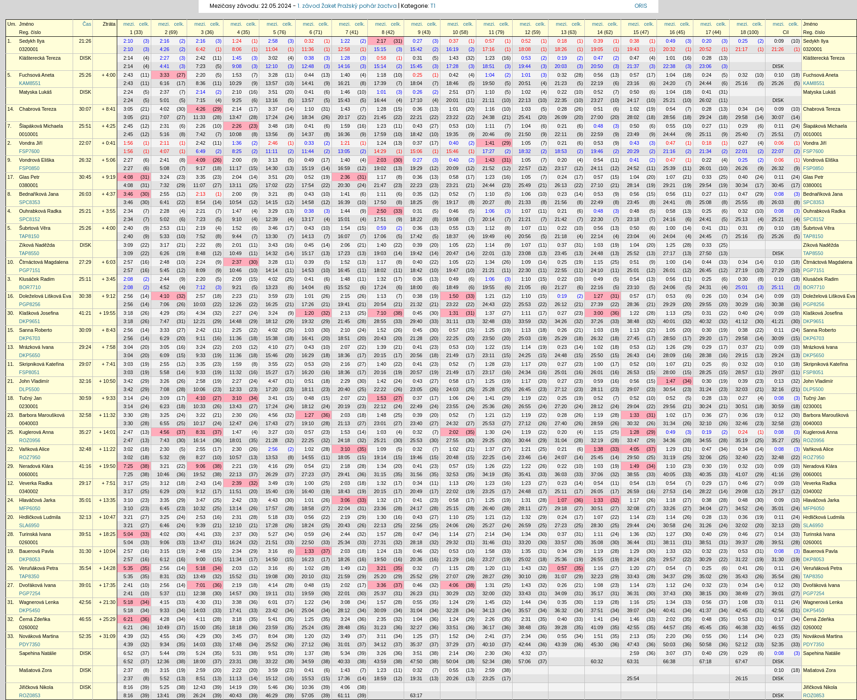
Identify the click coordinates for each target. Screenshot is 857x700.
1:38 (598, 449)
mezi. (129, 24)
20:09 (452, 168)
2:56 (128, 296)
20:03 (560, 66)
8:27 (201, 457)
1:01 (670, 58)
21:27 (560, 287)
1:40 (345, 75)
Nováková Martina (39, 636)
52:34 (488, 661)
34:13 (488, 610)
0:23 (562, 194)
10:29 (235, 83)
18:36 (344, 355)
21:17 (742, 49)
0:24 (707, 75)
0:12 (779, 415)
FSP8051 (29, 372)
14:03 (199, 610)
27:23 (308, 474)
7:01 (201, 585)
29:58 (742, 117)
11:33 (199, 117)
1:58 (490, 551)
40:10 (488, 644)
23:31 (235, 661)
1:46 (345, 92)
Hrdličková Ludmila (40, 517)
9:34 (164, 644)
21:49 (452, 355)
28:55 (380, 321)
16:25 (271, 304)
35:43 (742, 576)
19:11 (271, 593)
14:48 (235, 321)
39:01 (85, 585)
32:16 (85, 381)
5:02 (164, 219)
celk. (144, 24)
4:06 (453, 585)
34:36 (669, 440)
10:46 (235, 270)
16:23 (308, 559)
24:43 (488, 304)
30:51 (742, 406)
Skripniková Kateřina (41, 364)
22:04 (344, 508)
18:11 (308, 389)
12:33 (235, 389)
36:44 (633, 542)
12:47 (235, 423)
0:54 (670, 109)
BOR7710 (30, 287)
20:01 (452, 100)
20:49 (416, 491)
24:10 (597, 270)
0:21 (562, 126)
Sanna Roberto (35, 330)
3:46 (128, 194)
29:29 (669, 304)
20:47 (452, 253)
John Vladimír (34, 381)
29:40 (416, 321)
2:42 (201, 58)
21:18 (560, 236)
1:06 (526, 194)
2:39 (237, 483)
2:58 (273, 41)
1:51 (598, 636)
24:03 (452, 389)
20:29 (633, 151)
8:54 (201, 202)
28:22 (705, 491)
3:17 (164, 245)
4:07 (164, 151)
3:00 (598, 313)
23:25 (488, 491)
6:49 (201, 151)
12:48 (308, 66)
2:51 (453, 92)
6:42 (201, 49)
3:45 (237, 636)
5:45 (164, 270)
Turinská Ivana (35, 534)
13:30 (271, 236)
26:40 (488, 508)
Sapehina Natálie (38, 653)
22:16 (597, 287)
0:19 (562, 58)
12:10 (271, 66)
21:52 (488, 168)
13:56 (271, 134)
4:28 (164, 619)
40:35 (705, 474)
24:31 (705, 287)
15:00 (199, 627)
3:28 (273, 75)
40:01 (669, 321)
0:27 (418, 41)
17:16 (488, 49)
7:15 (201, 100)
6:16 (164, 83)
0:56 (598, 75)
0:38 (635, 41)
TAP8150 (29, 236)
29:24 (705, 117)
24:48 (597, 253)
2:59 (635, 653)
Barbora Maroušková (42, 415)
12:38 (199, 593)
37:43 (669, 593)
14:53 (308, 270)
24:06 (669, 287)
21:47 (380, 185)
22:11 (560, 134)
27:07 (452, 576)
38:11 (669, 542)
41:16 (85, 466)
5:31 (237, 653)
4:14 (273, 585)
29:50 (633, 457)
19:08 (452, 219)
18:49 (452, 287)
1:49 (635, 466)
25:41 (525, 117)
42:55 (633, 627)
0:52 (526, 41)
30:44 (525, 440)
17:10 (416, 100)
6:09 (164, 355)
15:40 (271, 491)
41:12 (742, 321)
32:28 (452, 610)
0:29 (743, 126)
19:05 (597, 49)
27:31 (380, 542)
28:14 (633, 185)
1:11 (490, 126)
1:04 (490, 75)
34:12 (380, 644)
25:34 (344, 542)
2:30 (237, 415)
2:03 (381, 160)
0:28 (707, 58)
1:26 (670, 347)
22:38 (669, 66)
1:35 (526, 551)
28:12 (597, 406)
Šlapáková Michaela (41, 126)
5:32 (164, 457)
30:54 (669, 389)
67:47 (742, 661)
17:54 (308, 185)
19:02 (380, 168)
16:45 (344, 270)
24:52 (633, 168)
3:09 (128, 245)
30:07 (85, 109)
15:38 (271, 338)
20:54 (380, 304)
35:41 (525, 474)
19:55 (488, 287)
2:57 (128, 262)
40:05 (669, 474)
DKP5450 (29, 610)
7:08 (164, 389)
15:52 (344, 287)
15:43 (344, 100)
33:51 (452, 627)
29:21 (669, 185)
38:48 (633, 321)
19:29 (416, 168)
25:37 (380, 593)
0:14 (779, 534)
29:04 (633, 406)
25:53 (525, 304)
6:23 (164, 406)
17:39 (380, 83)
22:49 (597, 202)
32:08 (633, 508)
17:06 (380, 236)
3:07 (670, 653)
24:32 (452, 423)
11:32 (235, 372)
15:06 (416, 151)
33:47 (633, 440)
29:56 (669, 406)
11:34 (235, 559)
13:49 (199, 576)
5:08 (164, 168)
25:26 (85, 75)
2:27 (164, 58)
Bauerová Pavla (36, 551)
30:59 (85, 398)
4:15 (164, 602)
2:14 (128, 58)
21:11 (488, 100)
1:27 (598, 296)
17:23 (344, 253)
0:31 (418, 58)
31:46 (488, 542)
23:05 (416, 389)
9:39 (201, 525)
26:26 (742, 168)
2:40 (128, 228)
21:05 (525, 287)
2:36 (345, 177)
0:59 (381, 228)
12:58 (344, 49)
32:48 (488, 321)
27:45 (633, 338)
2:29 (345, 381)
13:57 (271, 83)
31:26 (705, 525)
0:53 (526, 58)
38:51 (705, 542)
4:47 (273, 381)
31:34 (669, 423)
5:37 (164, 593)
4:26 (164, 49)
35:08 (597, 542)
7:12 (201, 287)
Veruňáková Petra (38, 568)
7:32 (164, 185)
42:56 (85, 602)
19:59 (308, 593)
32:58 (85, 415)
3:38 (237, 602)
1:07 (670, 177)
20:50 (597, 66)
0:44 (309, 75)
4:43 (273, 500)
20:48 (452, 457)
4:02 (164, 109)
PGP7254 (29, 593)
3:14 (128, 398)
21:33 (525, 202)
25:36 (488, 406)
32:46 (742, 423)
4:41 (164, 66)
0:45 (309, 245)
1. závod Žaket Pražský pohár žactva (347, 6)
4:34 (201, 313)
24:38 (488, 117)
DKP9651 (29, 321)
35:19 (742, 440)
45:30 (597, 644)
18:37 (452, 236)
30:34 (742, 185)
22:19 (597, 83)
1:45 (237, 58)
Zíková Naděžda (37, 245)
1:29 (670, 449)
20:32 (669, 49)
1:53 (237, 75)
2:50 (381, 211)
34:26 (560, 321)
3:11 (381, 636)
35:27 (85, 432)
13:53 (271, 457)
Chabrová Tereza (38, 109)
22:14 (597, 236)
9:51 (273, 653)
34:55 (705, 440)
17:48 (235, 644)
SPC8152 (29, 219)
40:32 (705, 321)
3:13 (273, 160)
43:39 (560, 644)
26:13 (560, 185)
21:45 (380, 117)
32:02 (742, 525)
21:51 (271, 542)
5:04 (128, 534)
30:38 (85, 296)
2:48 (164, 262)
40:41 (669, 610)
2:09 (237, 279)
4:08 (128, 177)
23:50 (488, 338)
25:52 (633, 253)
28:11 (597, 389)
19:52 (199, 474)
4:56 (273, 415)
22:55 (560, 270)
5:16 (164, 134)
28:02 (633, 117)
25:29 (560, 338)
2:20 (201, 75)
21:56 (560, 202)
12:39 (271, 219)
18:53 (560, 151)
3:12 (164, 483)
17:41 (235, 610)
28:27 (488, 576)
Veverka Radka (35, 483)
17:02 (271, 185)
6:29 (164, 338)
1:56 (128, 143)
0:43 (418, 126)
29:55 (705, 304)
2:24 (128, 92)
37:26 (597, 321)
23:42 (271, 610)
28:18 (416, 542)
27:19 (742, 270)
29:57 (669, 559)
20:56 (525, 236)
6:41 (164, 202)
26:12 (560, 304)
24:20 (669, 83)
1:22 (345, 41)
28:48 (344, 627)
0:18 (562, 41)
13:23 (271, 287)
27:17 (669, 253)
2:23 (237, 296)
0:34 (743, 109)
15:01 (344, 219)
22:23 (416, 185)
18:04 (416, 83)
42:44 (525, 644)
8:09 (201, 270)
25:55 (742, 202)
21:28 (416, 338)
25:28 (488, 389)
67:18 (705, 661)
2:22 (201, 245)
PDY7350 (29, 644)
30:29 (742, 304)
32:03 (742, 389)
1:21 (345, 143)
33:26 (669, 508)
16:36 (344, 134)
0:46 (453, 211)
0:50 (635, 92)
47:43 (633, 644)
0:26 (418, 92)
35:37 (416, 644)
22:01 (742, 151)
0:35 (418, 194)
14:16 (344, 66)
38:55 (633, 474)
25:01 (633, 270)
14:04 (308, 287)
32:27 (416, 627)
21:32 (416, 304)
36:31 (633, 593)
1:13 (381, 296)
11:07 (199, 185)
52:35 (85, 636)
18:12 (271, 321)
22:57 (525, 168)
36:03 (560, 474)
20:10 (308, 576)
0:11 (779, 126)
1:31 (453, 313)
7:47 (164, 321)
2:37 (164, 92)
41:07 (742, 474)
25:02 (525, 559)
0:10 (779, 75)
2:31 (164, 126)
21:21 (525, 219)
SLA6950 (29, 525)
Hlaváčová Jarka (37, 500)
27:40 (560, 423)
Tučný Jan (30, 398)
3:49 (273, 483)
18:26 (560, 49)
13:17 (308, 219)
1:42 (381, 381)
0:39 (598, 41)
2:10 (128, 41)
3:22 (201, 415)
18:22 (416, 219)
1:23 (490, 58)
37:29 (452, 644)
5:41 (273, 619)
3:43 (273, 245)
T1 (432, 6)
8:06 (237, 49)
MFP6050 (29, 508)
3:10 (237, 398)
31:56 (416, 474)
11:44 (308, 151)
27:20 (560, 406)
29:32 (452, 542)
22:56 (416, 525)
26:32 (85, 160)
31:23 (380, 627)
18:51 (488, 66)
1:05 (526, 143)
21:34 (705, 151)
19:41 (344, 304)
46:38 (742, 627)
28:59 (597, 423)
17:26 (308, 304)
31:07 (560, 576)
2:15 (345, 296)
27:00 (597, 117)
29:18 (560, 508)
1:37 (490, 313)
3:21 (273, 194)
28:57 (742, 372)
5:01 (164, 100)
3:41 (273, 398)
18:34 (308, 117)
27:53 (669, 491)
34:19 (488, 474)
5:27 (273, 534)
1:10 (490, 92)
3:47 (201, 500)
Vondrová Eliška (36, 160)
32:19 (597, 440)
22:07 (85, 143)
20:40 (344, 389)
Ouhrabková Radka (40, 211)
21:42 (560, 219)
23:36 (380, 508)
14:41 (308, 83)
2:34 (128, 211)
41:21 (85, 313)
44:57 (669, 627)
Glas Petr (29, 177)
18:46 (452, 83)
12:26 (235, 304)
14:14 (271, 270)
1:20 (309, 313)
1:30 (490, 432)
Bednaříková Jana (39, 194)
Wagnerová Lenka (39, 602)
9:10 (237, 219)
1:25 (670, 245)
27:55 (452, 440)
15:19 (308, 168)
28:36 (633, 304)
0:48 (598, 126)
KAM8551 (30, 83)
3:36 (381, 585)
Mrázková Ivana (36, 347)
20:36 (416, 559)
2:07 (345, 347)
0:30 (743, 279)
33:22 (271, 661)
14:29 (380, 151)
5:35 (128, 568)
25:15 (452, 508)
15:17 (308, 253)
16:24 (235, 542)
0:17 (779, 619)
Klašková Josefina (39, 313)
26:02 (705, 100)
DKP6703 (29, 338)
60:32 (597, 661)
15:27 (271, 372)
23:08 (525, 253)
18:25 (416, 202)
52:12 (742, 644)
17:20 (271, 389)
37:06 (597, 474)
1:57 (381, 534)
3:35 (201, 177)
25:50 (597, 355)
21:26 (85, 41)
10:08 (235, 134)
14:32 (271, 253)
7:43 (164, 440)
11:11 (271, 151)
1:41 (490, 143)
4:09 (201, 160)
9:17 (201, 168)
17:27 (488, 151)
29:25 (488, 440)
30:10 (525, 576)
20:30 (344, 185)
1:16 (490, 109)
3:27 (273, 432)
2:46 (273, 143)
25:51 (85, 126)
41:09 (597, 627)
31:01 (344, 644)
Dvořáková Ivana (37, 585)
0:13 (779, 381)
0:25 (743, 41)
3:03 (128, 364)
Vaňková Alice (34, 449)
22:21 (416, 117)
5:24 (201, 653)
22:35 (560, 100)
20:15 (380, 355)
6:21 (128, 619)
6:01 (273, 602)
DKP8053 (29, 559)
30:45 (85, 177)
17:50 (380, 202)
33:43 (633, 576)
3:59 (273, 296)
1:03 (526, 109)
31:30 (85, 551)
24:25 (525, 355)
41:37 (705, 610)
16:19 (452, 49)
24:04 (669, 236)
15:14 (380, 66)
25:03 (525, 338)
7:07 (164, 117)
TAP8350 (29, 576)
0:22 (562, 92)
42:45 (742, 610)
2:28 (164, 211)
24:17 (633, 100)
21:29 (452, 559)
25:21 (669, 100)
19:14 (380, 457)
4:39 (128, 636)
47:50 (416, 661)
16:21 (344, 83)
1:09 (526, 262)
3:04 (128, 347)
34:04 (705, 508)
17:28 (452, 66)
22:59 (597, 134)
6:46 (164, 525)
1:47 (237, 211)
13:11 (235, 185)
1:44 (345, 211)
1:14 (490, 245)
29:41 (344, 474)
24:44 (705, 83)
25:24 (308, 627)
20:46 (488, 134)
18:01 (235, 440)
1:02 (526, 92)
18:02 (380, 270)
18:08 (525, 49)
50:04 (452, 661)
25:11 (705, 134)
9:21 (237, 287)
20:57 (416, 372)
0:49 (670, 41)
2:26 (201, 126)
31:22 (742, 559)
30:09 (85, 330)
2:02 (453, 432)
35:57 (525, 610)
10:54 (235, 202)
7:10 (381, 313)
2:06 (345, 245)
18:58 (308, 508)
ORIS (640, 6)
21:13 (344, 423)
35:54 (85, 568)
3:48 (273, 126)
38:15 (705, 593)
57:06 (525, 661)
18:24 (308, 525)
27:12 (560, 389)
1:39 (381, 347)
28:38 (705, 355)
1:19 (526, 398)
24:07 (560, 457)
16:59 (344, 168)
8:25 (237, 151)
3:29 (273, 211)
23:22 (452, 117)
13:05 (344, 151)
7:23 (201, 66)
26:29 (271, 474)
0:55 (670, 126)
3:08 (345, 602)
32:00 (488, 593)
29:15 (742, 355)
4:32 (526, 653)
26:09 (560, 117)
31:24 (705, 389)
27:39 (597, 304)
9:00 (201, 559)
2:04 (237, 177)
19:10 (308, 423)
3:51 (273, 92)
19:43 (633, 49)
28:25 (705, 372)
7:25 (128, 466)
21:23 (560, 83)
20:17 (344, 117)
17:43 (271, 423)
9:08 (237, 66)
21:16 (669, 151)
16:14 (199, 440)
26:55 (525, 406)
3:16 (273, 551)
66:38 (669, 661)
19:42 (416, 253)
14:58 (308, 202)
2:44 (164, 279)
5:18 (273, 517)
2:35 (381, 619)
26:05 (597, 491)
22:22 (380, 389)
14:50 (271, 559)
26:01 (705, 168)
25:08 (705, 202)
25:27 (488, 525)
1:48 (345, 279)
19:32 (308, 321)
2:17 (381, 41)
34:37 (669, 576)
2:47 (128, 432)
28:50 (669, 338)
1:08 (598, 585)
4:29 (164, 313)
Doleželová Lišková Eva (45, 296)
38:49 (742, 593)
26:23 (416, 593)
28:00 (669, 372)
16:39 (344, 202)
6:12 (164, 559)
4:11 (201, 619)
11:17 (235, 168)
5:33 (164, 236)
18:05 (344, 457)
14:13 (308, 236)
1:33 (635, 415)
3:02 (273, 58)
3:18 (128, 313)
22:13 (525, 100)
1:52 (237, 228)
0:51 (598, 109)
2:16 (164, 41)
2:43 (128, 75)
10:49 (235, 253)
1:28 (345, 58)
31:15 (380, 474)
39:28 (560, 627)
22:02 (452, 491)
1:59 (345, 126)
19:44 (525, 66)
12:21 (199, 321)
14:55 (308, 457)
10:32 (199, 508)
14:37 (308, 134)
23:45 (633, 202)
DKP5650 (29, 355)
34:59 (308, 661)
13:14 (235, 508)
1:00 (670, 228)
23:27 (597, 100)
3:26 (164, 381)
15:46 (452, 151)
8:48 (201, 253)
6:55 (164, 423)
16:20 (308, 372)
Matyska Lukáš (35, 92)
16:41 (308, 338)
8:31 (201, 432)
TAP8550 (29, 253)
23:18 (633, 219)
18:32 (525, 151)
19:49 (488, 236)
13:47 (235, 117)
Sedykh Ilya (32, 41)
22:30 (597, 219)
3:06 (345, 500)
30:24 (705, 406)
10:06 (199, 389)
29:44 (633, 525)
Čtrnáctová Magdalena (44, 262)
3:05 (128, 109)
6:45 (164, 508)
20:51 (525, 83)
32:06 (705, 457)
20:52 (705, 49)
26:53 (633, 372)
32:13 (85, 517)
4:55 (164, 636)
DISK (85, 58)
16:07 (344, 236)
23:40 (416, 423)
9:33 (201, 355)
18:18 (235, 627)
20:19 (344, 406)
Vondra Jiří (31, 143)
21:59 (344, 576)
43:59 (380, 661)
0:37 (453, 41)
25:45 (597, 457)
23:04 (633, 236)
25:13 (742, 219)
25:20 (380, 576)
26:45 (705, 270)
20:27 (488, 202)
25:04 (308, 610)
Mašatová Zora (35, 670)
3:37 (273, 109)
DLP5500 (29, 389)
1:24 (237, 41)
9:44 (237, 236)
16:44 (380, 100)
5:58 (164, 372)
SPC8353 (29, 202)
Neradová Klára (36, 466)
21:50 (525, 134)
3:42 (128, 381)
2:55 (164, 194)
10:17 (199, 423)
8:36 (201, 83)
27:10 (597, 185)
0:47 (598, 58)
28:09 (669, 355)
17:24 (271, 117)
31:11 (452, 321)
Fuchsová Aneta (36, 75)
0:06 (779, 143)
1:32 (381, 279)
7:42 (201, 134)
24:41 (669, 202)
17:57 (271, 508)
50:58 (705, 644)
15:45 (416, 66)
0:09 (779, 41)
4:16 (273, 466)
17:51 (380, 219)
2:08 (128, 279)
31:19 (669, 457)
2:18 (345, 466)
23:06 (705, 66)
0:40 (453, 143)
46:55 (85, 619)
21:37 (633, 66)
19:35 (452, 134)
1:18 (381, 75)
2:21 (201, 211)
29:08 (742, 491)
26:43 (633, 355)
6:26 (164, 253)
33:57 (560, 542)
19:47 (452, 270)
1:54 (345, 228)
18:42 (416, 134)
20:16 (380, 372)
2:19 (201, 228)
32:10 (705, 423)
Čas (86, 24)
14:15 (271, 202)
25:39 (669, 168)
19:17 (452, 202)
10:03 (199, 304)
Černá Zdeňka (35, 619)
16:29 (308, 355)
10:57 (235, 457)
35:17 (597, 593)
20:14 (488, 219)
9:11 (201, 338)
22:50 (308, 542)
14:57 (235, 593)
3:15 (164, 551)
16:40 (308, 491)
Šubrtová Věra (35, 228)
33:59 (525, 321)
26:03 (85, 194)
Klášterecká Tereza (40, 58)
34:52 (742, 508)
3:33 (164, 75)
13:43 (235, 406)
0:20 (707, 41)
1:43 (453, 58)
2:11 (164, 143)
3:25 (164, 415)
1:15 (598, 262)
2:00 (237, 160)
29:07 (85, 364)
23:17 (560, 168)
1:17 (381, 177)
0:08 (779, 194)
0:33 (309, 143)
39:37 (742, 542)
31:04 (560, 440)
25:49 (525, 185)
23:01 (380, 423)
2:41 (164, 160)
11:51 (235, 491)
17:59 (380, 134)
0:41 (309, 92)
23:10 (633, 287)
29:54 (705, 185)
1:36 (237, 143)
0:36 (418, 109)
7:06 (164, 304)
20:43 (380, 338)
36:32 (560, 610)
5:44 (164, 653)
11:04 (271, 49)
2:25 (237, 330)
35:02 (705, 576)
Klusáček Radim (37, 279)
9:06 (201, 466)
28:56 (669, 117)
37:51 (597, 610)
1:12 (490, 228)
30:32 (633, 423)
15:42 (416, 49)
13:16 (271, 100)
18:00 (416, 287)
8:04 (273, 636)
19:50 (488, 83)
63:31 (633, 661)
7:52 (201, 236)
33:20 (525, 542)
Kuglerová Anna (36, 432)
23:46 (525, 457)
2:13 (201, 194)
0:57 (490, 41)
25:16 (742, 83)
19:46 (597, 151)
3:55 (273, 364)
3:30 (128, 415)
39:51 (85, 534)
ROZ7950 (29, 457)
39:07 (633, 610)
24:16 (669, 219)
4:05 (635, 449)
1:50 (453, 296)
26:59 (633, 491)
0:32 (309, 41)
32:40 (742, 457)
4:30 (201, 602)
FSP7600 (29, 151)
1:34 (490, 262)
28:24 (633, 559)
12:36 (163, 661)
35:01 (85, 500)
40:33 (344, 661)
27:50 (705, 253)
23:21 (452, 185)
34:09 (560, 593)
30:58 (669, 525)
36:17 (488, 627)
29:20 (705, 338)
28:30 (597, 525)
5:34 (345, 653)
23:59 (271, 627)
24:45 (705, 236)
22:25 (452, 338)
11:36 (308, 49)
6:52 (128, 653)
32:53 (452, 474)
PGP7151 (29, 270)
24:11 (597, 168)
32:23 (597, 576)
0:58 (381, 58)
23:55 (452, 406)
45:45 (705, 627)
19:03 (380, 253)
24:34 (525, 372)
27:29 (85, 262)
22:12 (380, 406)
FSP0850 (29, 168)
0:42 (453, 75)
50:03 (669, 644)
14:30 (271, 168)
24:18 (344, 440)
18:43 (344, 491)
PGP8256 (29, 304)
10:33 (199, 406)
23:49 (633, 134)
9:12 (201, 491)
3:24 (164, 177)
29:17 (85, 483)
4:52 (164, 287)
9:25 (237, 100)
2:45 (128, 126)
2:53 (164, 228)
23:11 (488, 355)
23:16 (633, 83)
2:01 (237, 245)
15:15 (380, 49)
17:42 (416, 236)
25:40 (742, 134)
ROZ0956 (29, 440)
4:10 (164, 296)
